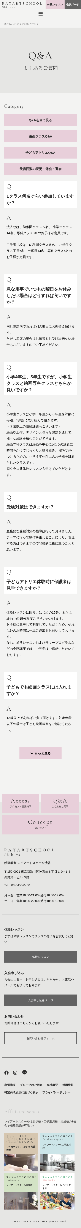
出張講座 (10, 1085)
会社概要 (52, 1085)
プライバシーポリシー (56, 1092)
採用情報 (67, 1085)
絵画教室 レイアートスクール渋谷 (27, 863)
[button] (40, 753)
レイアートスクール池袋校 (19, 1185)
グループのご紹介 (31, 1085)
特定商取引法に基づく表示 (21, 1092)
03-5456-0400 (20, 885)
